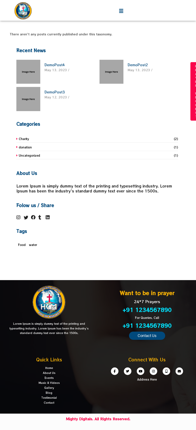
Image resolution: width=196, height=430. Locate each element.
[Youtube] (140, 371)
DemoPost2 (138, 65)
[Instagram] (19, 217)
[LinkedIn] (49, 217)
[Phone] (166, 371)
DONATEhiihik (5, 95)
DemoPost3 (55, 92)
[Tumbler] (41, 217)
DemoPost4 (55, 65)
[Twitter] (27, 217)
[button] (147, 336)
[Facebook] (34, 217)
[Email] (179, 371)
